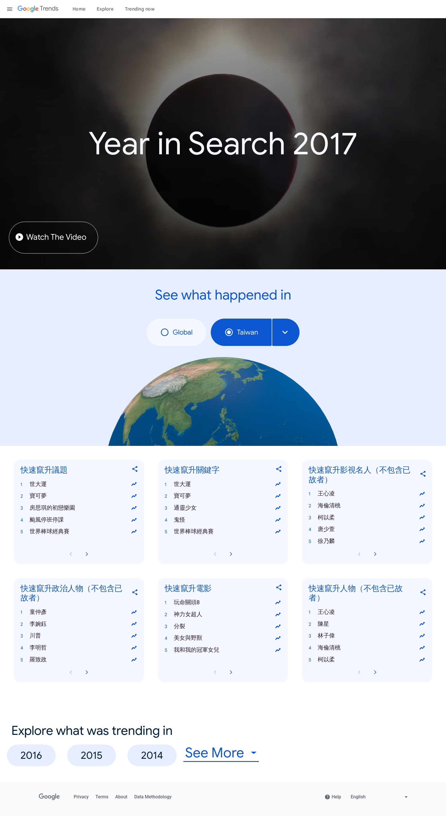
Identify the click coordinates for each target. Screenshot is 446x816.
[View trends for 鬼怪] (277, 519)
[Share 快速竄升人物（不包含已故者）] (423, 593)
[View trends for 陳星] (422, 624)
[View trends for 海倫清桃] (422, 505)
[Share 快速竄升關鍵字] (279, 470)
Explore (105, 9)
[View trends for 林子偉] (422, 635)
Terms (102, 796)
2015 (91, 755)
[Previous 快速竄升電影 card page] (215, 672)
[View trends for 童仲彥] (134, 612)
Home (79, 9)
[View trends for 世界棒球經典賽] (134, 531)
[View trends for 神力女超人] (277, 614)
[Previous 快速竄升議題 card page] (71, 554)
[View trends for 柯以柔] (422, 517)
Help (333, 797)
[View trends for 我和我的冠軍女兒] (277, 650)
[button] (79, 484)
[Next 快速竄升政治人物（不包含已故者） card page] (87, 672)
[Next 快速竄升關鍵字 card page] (231, 554)
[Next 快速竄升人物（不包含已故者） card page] (375, 672)
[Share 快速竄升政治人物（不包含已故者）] (135, 593)
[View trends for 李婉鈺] (134, 624)
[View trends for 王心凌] (422, 493)
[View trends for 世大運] (134, 484)
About (121, 796)
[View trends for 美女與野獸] (277, 638)
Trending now (139, 9)
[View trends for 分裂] (277, 626)
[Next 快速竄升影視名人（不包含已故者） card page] (375, 554)
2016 (31, 755)
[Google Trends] (37, 9)
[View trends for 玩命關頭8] (277, 602)
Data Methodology (153, 796)
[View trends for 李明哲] (134, 647)
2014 (152, 755)
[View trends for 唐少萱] (422, 529)
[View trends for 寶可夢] (134, 496)
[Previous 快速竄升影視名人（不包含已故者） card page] (359, 554)
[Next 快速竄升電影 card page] (231, 672)
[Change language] (380, 797)
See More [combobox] (214, 753)
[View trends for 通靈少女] (277, 508)
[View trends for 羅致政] (134, 659)
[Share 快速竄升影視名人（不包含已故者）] (423, 474)
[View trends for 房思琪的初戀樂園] (134, 508)
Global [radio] (176, 332)
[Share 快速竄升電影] (279, 588)
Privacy (81, 796)
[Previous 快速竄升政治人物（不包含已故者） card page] (71, 672)
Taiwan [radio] (241, 332)
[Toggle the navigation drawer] (9, 9)
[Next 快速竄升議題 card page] (87, 554)
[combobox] (286, 332)
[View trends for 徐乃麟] (422, 541)
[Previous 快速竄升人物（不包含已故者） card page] (359, 672)
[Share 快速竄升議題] (135, 470)
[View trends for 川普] (134, 635)
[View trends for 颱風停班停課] (134, 519)
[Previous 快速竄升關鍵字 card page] (215, 554)
